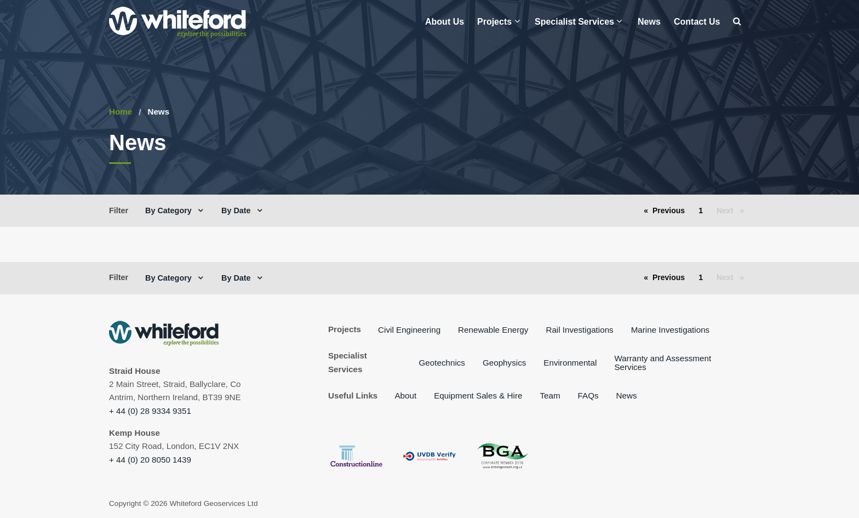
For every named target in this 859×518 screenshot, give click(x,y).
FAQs (588, 395)
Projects (498, 21)
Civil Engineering (409, 329)
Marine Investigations (670, 329)
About (405, 395)
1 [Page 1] (700, 210)
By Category (174, 210)
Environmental (570, 362)
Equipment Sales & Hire (478, 395)
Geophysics (504, 362)
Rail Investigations (579, 329)
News (649, 21)
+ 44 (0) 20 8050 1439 (150, 459)
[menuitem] (445, 22)
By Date (241, 210)
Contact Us (697, 21)
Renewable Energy (493, 329)
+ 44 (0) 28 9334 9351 (150, 410)
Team (550, 395)
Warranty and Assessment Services (662, 362)
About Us (444, 21)
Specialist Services (578, 21)
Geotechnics (442, 362)
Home (120, 111)
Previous (671, 209)
